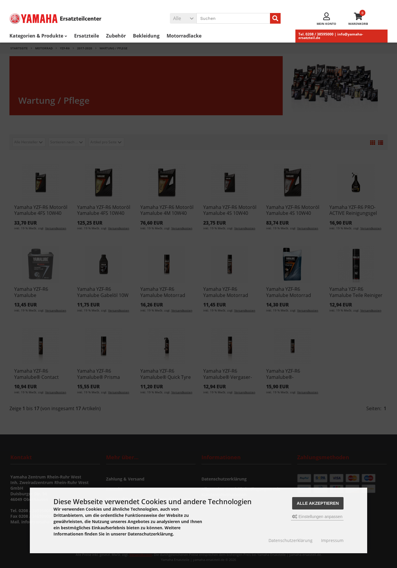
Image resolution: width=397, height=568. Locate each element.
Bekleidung (146, 36)
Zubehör (116, 36)
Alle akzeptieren (318, 503)
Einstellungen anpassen (317, 516)
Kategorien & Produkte (38, 36)
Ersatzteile (86, 36)
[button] (183, 18)
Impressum (332, 540)
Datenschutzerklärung (291, 540)
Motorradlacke (184, 36)
